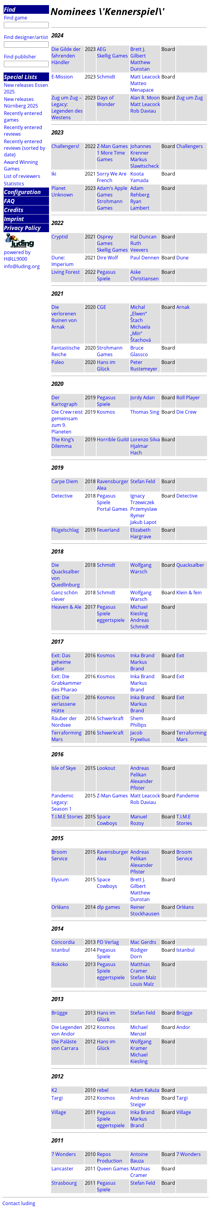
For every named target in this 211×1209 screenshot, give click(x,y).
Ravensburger (113, 481)
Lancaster (62, 1168)
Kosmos (106, 412)
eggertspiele (111, 620)
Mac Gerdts (143, 942)
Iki (53, 173)
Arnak (182, 307)
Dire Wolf (107, 257)
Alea (101, 488)
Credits (13, 210)
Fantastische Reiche (65, 351)
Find (9, 9)
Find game (15, 17)
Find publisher (20, 56)
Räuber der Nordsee (64, 721)
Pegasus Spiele (106, 275)
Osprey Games (105, 240)
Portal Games (112, 509)
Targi (57, 1098)
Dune (182, 257)
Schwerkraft (110, 718)
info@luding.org (22, 266)
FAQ (9, 201)
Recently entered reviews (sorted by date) (24, 148)
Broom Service (59, 855)
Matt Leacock (145, 76)
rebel (102, 1090)
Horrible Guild (113, 439)
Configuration (22, 192)
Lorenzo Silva (145, 439)
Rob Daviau (143, 111)
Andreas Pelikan (139, 771)
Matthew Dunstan (140, 65)
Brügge (59, 1012)
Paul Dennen (144, 257)
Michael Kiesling (139, 610)
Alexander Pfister (141, 784)
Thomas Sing (144, 412)
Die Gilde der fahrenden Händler (66, 56)
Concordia (63, 942)
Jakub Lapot (143, 522)
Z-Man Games (112, 146)
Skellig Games (112, 55)
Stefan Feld (142, 481)
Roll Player (188, 397)
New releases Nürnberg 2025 (21, 102)
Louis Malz (142, 984)
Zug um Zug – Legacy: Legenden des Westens (67, 107)
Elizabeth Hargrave (140, 533)
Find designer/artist (26, 37)
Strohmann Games (110, 204)
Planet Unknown (62, 191)
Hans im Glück (106, 365)
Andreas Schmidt (139, 623)
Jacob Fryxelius (140, 736)
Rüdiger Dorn (139, 953)
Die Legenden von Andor (66, 1030)
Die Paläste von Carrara (64, 1044)
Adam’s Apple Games (112, 191)
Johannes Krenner (140, 149)
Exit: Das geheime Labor (61, 662)
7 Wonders (63, 1154)
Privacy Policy (22, 228)
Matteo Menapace (142, 86)
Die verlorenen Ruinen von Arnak (64, 317)
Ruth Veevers (139, 246)
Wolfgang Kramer (141, 1044)
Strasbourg (64, 1183)
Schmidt (106, 76)
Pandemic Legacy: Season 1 (62, 802)
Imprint (14, 219)
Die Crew (186, 412)
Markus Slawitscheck (144, 162)
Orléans (60, 907)
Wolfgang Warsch (141, 568)
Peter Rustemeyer (144, 365)
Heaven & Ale (66, 607)
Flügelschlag (65, 530)
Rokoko (59, 964)
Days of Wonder (106, 101)
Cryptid (59, 236)
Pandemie (187, 795)
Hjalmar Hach (139, 449)
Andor (183, 1027)
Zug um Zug (189, 97)
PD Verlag (108, 942)
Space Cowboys (107, 819)
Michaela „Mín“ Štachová (140, 333)
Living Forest (65, 272)
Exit (180, 655)
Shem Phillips (138, 721)
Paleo (57, 362)
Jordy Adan (142, 397)
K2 (54, 1090)
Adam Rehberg (139, 191)
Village (58, 1112)
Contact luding (18, 1203)
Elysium (60, 879)
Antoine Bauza (139, 1157)
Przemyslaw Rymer (143, 512)
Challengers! (65, 146)
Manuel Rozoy (138, 819)
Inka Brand (142, 655)
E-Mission (62, 76)
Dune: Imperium (62, 261)
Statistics (14, 183)
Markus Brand (138, 665)
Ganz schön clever (64, 595)
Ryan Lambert (139, 204)
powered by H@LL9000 (17, 255)
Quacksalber (190, 565)
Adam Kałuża (144, 1090)
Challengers (189, 146)
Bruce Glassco (139, 351)
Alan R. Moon (145, 97)
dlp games (108, 907)
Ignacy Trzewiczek (142, 499)
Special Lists (20, 77)
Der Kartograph (64, 400)
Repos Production (109, 1157)
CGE (101, 307)
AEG (101, 49)
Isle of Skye (63, 768)
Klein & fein (189, 592)
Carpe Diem (64, 481)
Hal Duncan (143, 236)
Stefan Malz (143, 977)
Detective (62, 495)
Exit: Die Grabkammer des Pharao (66, 683)
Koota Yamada (139, 177)
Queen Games (113, 1168)
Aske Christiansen (144, 275)
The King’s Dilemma (62, 442)
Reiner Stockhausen (144, 910)
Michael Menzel (139, 1030)
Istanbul (60, 950)
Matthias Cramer (140, 967)
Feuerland (108, 530)
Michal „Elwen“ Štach (138, 314)
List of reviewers (22, 176)
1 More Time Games (111, 156)
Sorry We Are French (111, 177)
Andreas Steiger (139, 1101)
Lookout (106, 768)
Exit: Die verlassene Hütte (63, 704)
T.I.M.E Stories (67, 816)
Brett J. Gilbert (138, 52)
